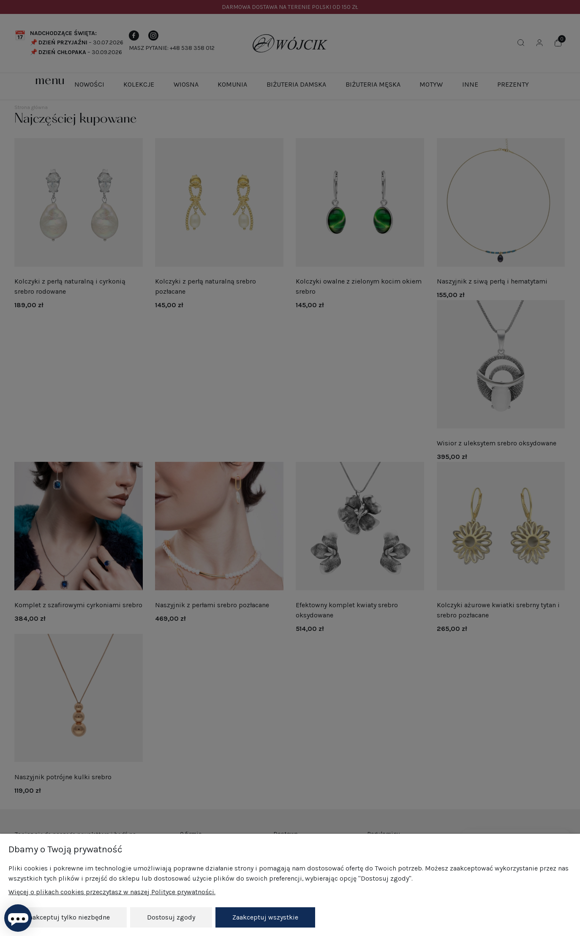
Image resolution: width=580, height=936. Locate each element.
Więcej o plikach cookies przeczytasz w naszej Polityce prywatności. (111, 892)
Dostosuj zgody (171, 917)
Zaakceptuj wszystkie (265, 917)
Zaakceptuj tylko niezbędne (67, 917)
